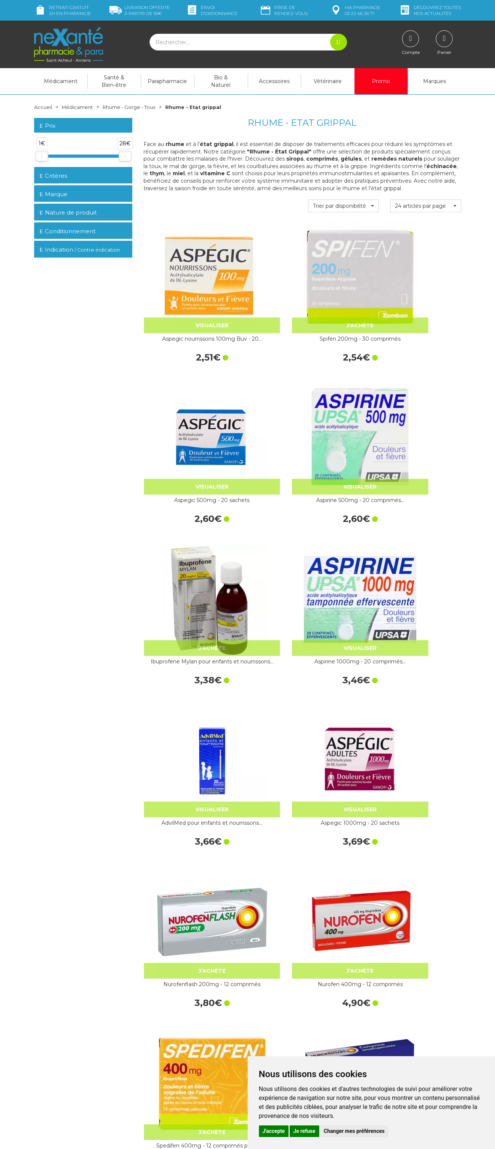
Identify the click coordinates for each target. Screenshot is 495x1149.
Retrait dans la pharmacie (394, 994)
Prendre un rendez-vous (283, 1049)
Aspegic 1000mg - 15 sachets (343, 896)
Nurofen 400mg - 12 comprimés (261, 539)
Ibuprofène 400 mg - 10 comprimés (261, 777)
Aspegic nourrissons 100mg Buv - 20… (179, 300)
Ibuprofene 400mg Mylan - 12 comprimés (425, 777)
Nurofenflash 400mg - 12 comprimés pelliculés (179, 658)
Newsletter (157, 1056)
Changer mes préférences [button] (354, 1131)
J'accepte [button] (274, 1131)
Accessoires (274, 81)
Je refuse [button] (304, 1131)
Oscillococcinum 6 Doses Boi (343, 658)
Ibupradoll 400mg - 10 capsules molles (261, 896)
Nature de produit (68, 212)
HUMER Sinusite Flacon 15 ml (425, 658)
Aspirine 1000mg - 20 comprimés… (261, 420)
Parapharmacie (167, 81)
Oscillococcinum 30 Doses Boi (179, 777)
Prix (47, 125)
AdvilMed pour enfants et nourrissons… (343, 420)
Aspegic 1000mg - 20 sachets (425, 420)
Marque (53, 194)
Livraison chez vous (386, 1000)
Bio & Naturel (220, 81)
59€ (139, 10)
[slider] (41, 156)
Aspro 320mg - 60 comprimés (425, 896)
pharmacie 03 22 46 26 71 (355, 10)
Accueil (43, 107)
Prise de (283, 10)
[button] (343, 206)
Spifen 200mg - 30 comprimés (261, 300)
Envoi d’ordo (212, 10)
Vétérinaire (328, 81)
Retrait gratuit (62, 10)
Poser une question (57, 1085)
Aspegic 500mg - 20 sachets (343, 300)
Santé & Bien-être (114, 81)
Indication (80, 249)
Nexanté (157, 1138)
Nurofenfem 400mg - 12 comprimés (261, 658)
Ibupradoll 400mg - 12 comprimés (343, 777)
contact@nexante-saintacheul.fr (73, 1073)
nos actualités (430, 10)
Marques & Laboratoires (172, 1049)
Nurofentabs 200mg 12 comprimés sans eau (425, 539)
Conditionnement (68, 231)
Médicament (61, 81)
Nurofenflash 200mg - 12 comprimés (179, 539)
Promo (381, 81)
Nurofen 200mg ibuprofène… (178, 896)
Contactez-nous (273, 1042)
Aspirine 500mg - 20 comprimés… (425, 300)
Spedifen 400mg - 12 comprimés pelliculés (343, 539)
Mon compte (50, 1092)
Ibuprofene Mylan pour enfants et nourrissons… (179, 420)
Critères (53, 175)
